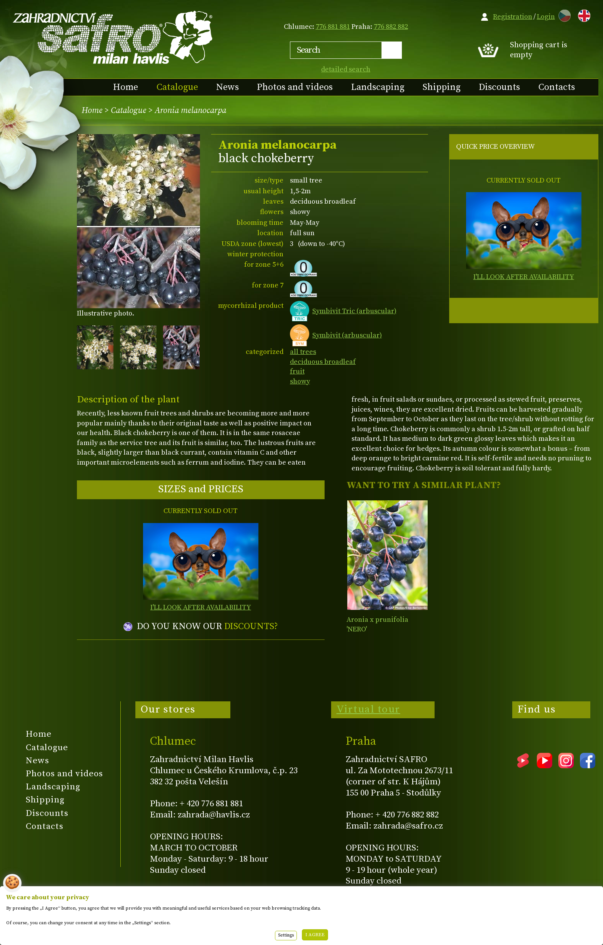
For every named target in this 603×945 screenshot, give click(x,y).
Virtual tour (368, 709)
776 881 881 (333, 26)
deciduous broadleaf (323, 361)
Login (546, 16)
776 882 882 (391, 26)
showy (300, 381)
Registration (512, 16)
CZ (562, 14)
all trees (303, 351)
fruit (297, 371)
